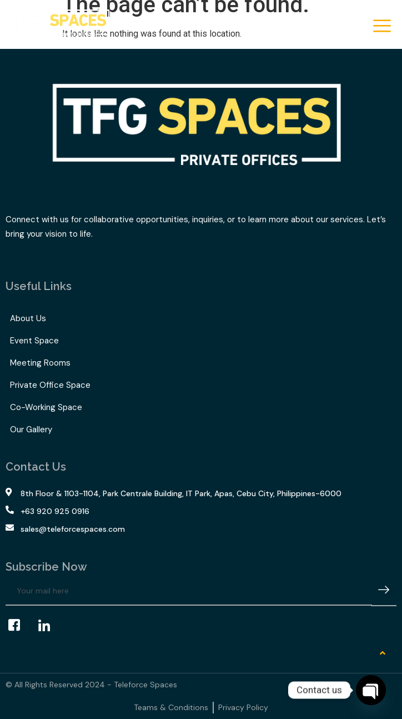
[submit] (383, 591)
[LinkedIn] (49, 626)
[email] (189, 591)
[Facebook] (19, 626)
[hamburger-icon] (381, 27)
